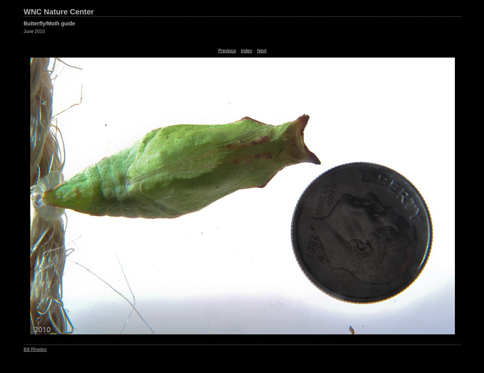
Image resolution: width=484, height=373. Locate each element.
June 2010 (34, 31)
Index (246, 50)
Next (262, 50)
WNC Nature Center (59, 12)
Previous (227, 50)
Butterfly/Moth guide (49, 23)
